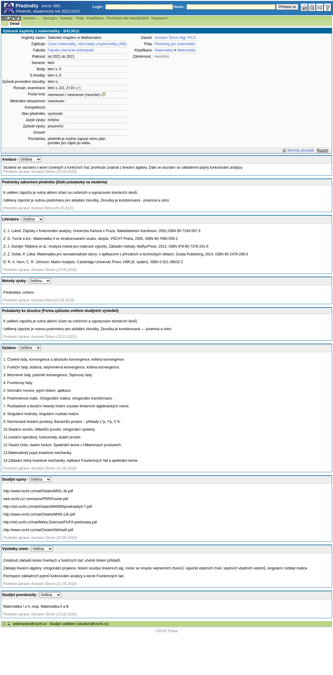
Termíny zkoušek (300, 150)
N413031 (162, 56)
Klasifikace (95, 18)
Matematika (164, 50)
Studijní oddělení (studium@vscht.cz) (79, 624)
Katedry (66, 18)
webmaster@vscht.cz (30, 624)
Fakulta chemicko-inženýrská (71, 50)
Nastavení (160, 18)
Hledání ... (31, 18)
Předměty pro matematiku (175, 44)
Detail (15, 24)
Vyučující (50, 18)
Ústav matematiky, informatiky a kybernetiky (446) (87, 44)
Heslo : (180, 7)
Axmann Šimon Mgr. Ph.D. (176, 38)
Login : (98, 7)
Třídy (79, 18)
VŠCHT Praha (166, 631)
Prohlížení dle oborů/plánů (127, 18)
